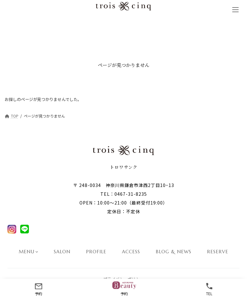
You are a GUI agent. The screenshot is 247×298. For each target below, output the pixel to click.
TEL (209, 288)
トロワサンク (124, 167)
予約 (38, 288)
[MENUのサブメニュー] (36, 251)
